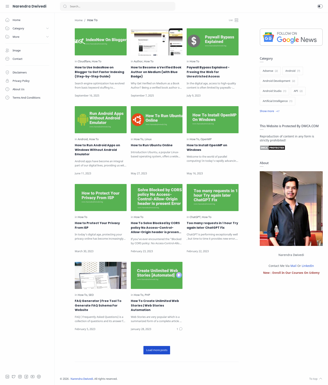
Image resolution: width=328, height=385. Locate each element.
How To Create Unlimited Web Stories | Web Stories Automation (155, 305)
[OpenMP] (206, 139)
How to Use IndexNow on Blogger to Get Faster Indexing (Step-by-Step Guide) (99, 71)
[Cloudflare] (84, 62)
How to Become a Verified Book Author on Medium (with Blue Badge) (156, 71)
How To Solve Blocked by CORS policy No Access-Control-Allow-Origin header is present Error (155, 228)
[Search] (117, 6)
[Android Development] (279, 81)
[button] (320, 6)
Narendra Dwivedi (29, 6)
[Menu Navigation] (7, 6)
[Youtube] (32, 377)
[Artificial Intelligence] (277, 101)
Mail (293, 266)
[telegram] (39, 377)
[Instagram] (20, 377)
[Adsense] (270, 71)
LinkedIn (308, 266)
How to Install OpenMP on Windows (207, 147)
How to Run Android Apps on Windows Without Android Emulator (97, 149)
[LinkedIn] (7, 377)
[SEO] (91, 295)
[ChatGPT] (195, 217)
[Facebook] (26, 377)
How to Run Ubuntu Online (152, 145)
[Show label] (269, 111)
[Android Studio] (274, 91)
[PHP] (147, 295)
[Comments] (179, 329)
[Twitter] (14, 377)
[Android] (83, 139)
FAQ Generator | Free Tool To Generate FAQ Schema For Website (98, 305)
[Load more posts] (156, 350)
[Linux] (148, 139)
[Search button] (65, 6)
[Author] (138, 62)
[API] (298, 91)
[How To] (96, 62)
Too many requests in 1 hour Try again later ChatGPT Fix (212, 225)
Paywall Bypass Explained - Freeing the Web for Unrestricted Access (208, 71)
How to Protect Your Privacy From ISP (97, 225)
